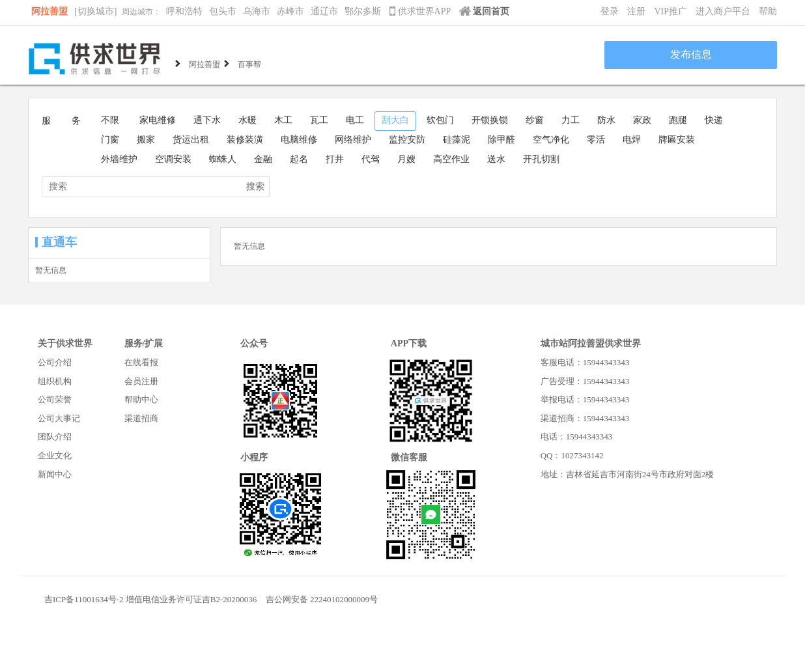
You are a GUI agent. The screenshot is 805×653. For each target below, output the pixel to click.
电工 (355, 120)
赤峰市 (290, 11)
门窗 (110, 140)
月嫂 (406, 159)
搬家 (146, 140)
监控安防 (407, 140)
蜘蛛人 (222, 159)
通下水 (207, 120)
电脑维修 (299, 140)
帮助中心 (141, 399)
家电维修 (157, 120)
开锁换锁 (490, 120)
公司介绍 (55, 362)
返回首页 (484, 11)
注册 (636, 11)
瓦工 (319, 120)
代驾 (370, 159)
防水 (606, 120)
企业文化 (55, 455)
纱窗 (535, 120)
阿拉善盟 (49, 11)
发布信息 (691, 54)
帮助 (768, 11)
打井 (335, 159)
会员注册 (141, 381)
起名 (299, 159)
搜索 (255, 186)
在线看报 (141, 362)
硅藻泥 (456, 140)
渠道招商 (141, 418)
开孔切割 (541, 159)
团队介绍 (55, 436)
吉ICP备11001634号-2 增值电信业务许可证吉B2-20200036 (150, 599)
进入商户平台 (723, 11)
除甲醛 (501, 140)
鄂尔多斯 (363, 11)
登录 (609, 11)
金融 (263, 159)
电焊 (632, 140)
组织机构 (55, 381)
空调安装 (173, 159)
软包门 (440, 120)
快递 (714, 120)
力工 (570, 120)
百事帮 (249, 63)
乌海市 (256, 11)
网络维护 (353, 140)
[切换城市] (95, 11)
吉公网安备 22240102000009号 (322, 599)
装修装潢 (245, 140)
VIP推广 (670, 11)
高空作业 (451, 159)
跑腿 (678, 120)
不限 (110, 120)
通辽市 (324, 11)
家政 (642, 120)
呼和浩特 (184, 11)
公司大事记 (59, 418)
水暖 (247, 120)
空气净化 (551, 140)
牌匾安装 (676, 140)
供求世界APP (421, 11)
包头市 (222, 11)
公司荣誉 (55, 399)
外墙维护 (119, 159)
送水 (496, 159)
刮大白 (395, 120)
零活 (596, 140)
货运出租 (191, 140)
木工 (283, 120)
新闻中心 (55, 474)
